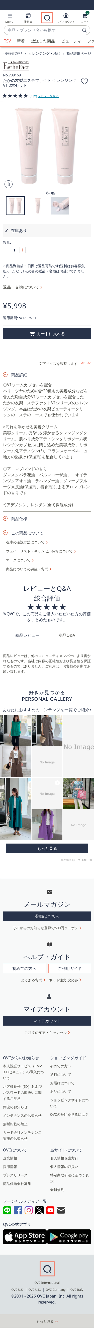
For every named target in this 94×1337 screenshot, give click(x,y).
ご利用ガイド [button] (70, 968)
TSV (7, 41)
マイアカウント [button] (47, 1021)
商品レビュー (27, 635)
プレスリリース (15, 1175)
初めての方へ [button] (24, 968)
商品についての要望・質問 (27, 569)
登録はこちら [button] (47, 916)
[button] (9, 19)
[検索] (85, 30)
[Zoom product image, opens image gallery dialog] (7, 184)
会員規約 (57, 1189)
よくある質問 (31, 980)
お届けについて (62, 1083)
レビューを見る (48, 96)
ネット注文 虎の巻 (63, 980)
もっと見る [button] (45, 1321)
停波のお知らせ (15, 1107)
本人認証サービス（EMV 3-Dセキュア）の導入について (23, 1072)
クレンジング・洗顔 (44, 53)
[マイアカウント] (66, 19)
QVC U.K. (34, 1290)
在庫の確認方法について (25, 542)
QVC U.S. (17, 1290)
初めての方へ (60, 1066)
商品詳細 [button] (19, 375)
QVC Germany (55, 1290)
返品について (60, 1091)
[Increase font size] (83, 363)
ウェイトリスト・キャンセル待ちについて (39, 551)
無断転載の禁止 (15, 1123)
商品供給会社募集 (17, 1183)
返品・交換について (21, 287)
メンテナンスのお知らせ (22, 1115)
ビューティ (71, 41)
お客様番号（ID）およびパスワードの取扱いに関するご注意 (22, 1092)
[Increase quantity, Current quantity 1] (23, 250)
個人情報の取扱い (64, 1166)
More (47, 848)
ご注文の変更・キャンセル (46, 1032)
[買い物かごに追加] (47, 333)
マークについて (18, 560)
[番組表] (28, 19)
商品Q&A (66, 635)
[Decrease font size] (89, 363)
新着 (21, 41)
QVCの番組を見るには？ (69, 1114)
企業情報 (10, 1158)
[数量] (14, 250)
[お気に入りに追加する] (84, 82)
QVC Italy (76, 1290)
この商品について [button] (27, 533)
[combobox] (42, 30)
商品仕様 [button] (19, 518)
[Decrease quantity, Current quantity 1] (6, 250)
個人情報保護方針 (64, 1158)
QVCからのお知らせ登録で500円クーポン (45, 927)
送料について (60, 1074)
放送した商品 (43, 41)
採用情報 (10, 1166)
